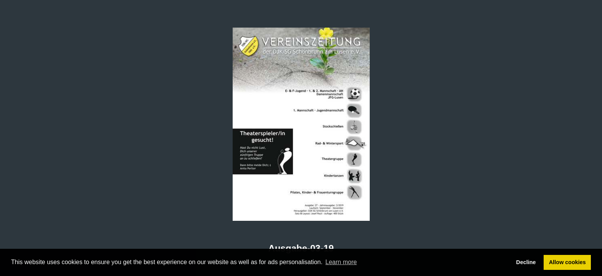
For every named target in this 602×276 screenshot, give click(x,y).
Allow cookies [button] (567, 262)
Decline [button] (526, 262)
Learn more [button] (341, 262)
